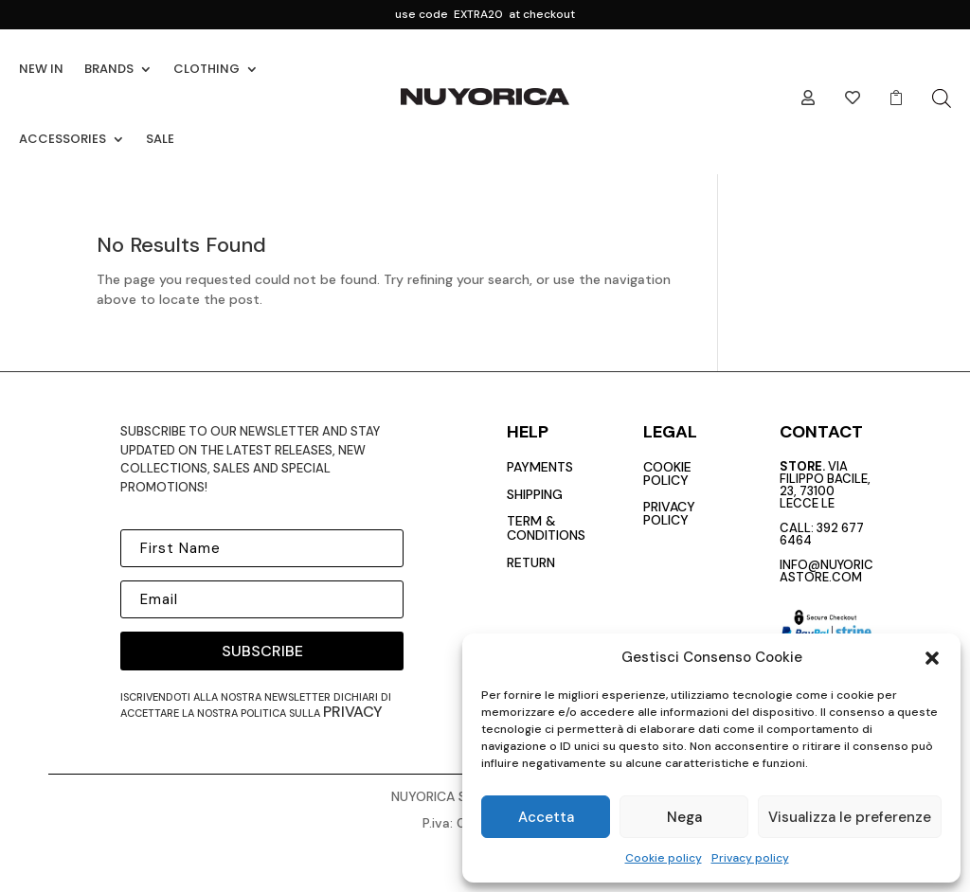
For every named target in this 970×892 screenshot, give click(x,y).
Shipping (535, 494)
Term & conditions (546, 528)
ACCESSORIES (62, 139)
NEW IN (41, 69)
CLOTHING (206, 69)
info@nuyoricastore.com (826, 571)
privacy (353, 712)
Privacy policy (750, 857)
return (531, 562)
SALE (160, 139)
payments (540, 466)
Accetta (546, 817)
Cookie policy (663, 857)
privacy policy (669, 513)
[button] (932, 658)
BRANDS (109, 69)
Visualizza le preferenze (849, 817)
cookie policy (667, 473)
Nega (684, 817)
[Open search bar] (941, 98)
